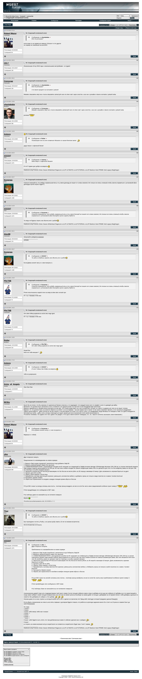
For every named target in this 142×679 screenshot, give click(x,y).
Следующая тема (76, 638)
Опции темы (119, 28)
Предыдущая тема (66, 638)
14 (126, 25)
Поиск (130, 20)
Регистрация (14, 20)
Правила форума (8, 664)
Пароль (119, 18)
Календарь (78, 20)
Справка (34, 20)
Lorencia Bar (30, 16)
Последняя (132, 25)
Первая (112, 25)
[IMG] (5, 660)
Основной (22, 16)
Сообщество (55, 20)
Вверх (136, 671)
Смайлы (6, 659)
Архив (131, 671)
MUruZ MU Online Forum (12, 16)
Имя (118, 15)
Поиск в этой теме (131, 28)
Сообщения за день (105, 20)
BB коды (6, 658)
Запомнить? (134, 16)
